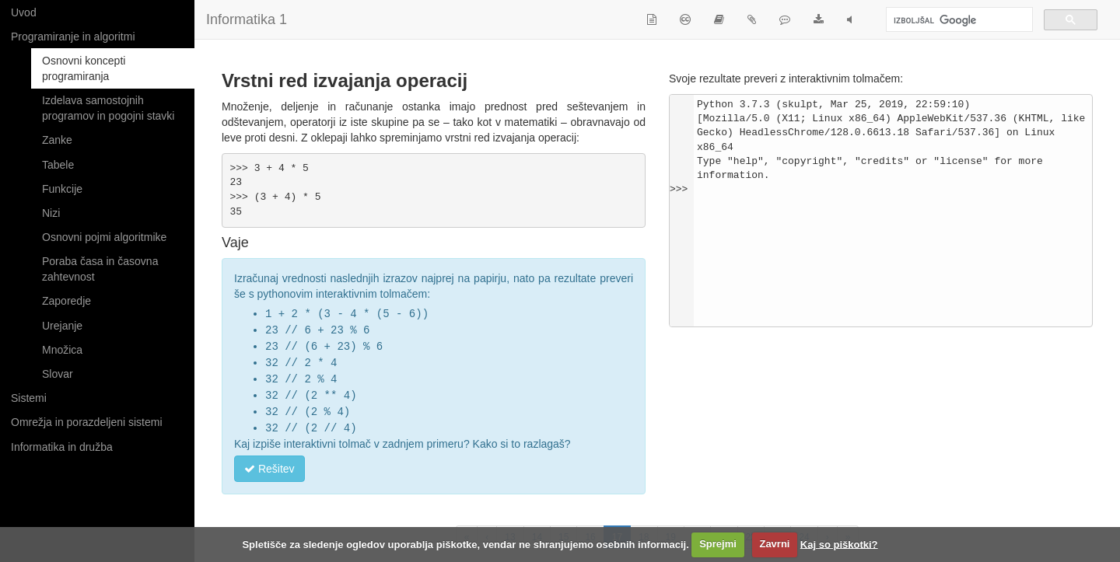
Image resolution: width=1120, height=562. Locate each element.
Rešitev (269, 462)
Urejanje (62, 325)
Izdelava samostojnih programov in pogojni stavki (108, 108)
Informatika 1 (246, 19)
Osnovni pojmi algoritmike (104, 237)
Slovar (57, 374)
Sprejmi (718, 544)
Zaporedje (66, 301)
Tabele (58, 165)
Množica (62, 350)
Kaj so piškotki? (839, 544)
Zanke (57, 140)
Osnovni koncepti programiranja (83, 68)
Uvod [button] (24, 12)
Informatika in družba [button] (62, 447)
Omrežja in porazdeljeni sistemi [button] (87, 422)
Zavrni (774, 544)
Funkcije (62, 189)
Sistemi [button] (29, 398)
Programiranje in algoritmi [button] (73, 36)
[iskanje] (958, 21)
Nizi (51, 213)
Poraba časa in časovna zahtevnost (100, 269)
